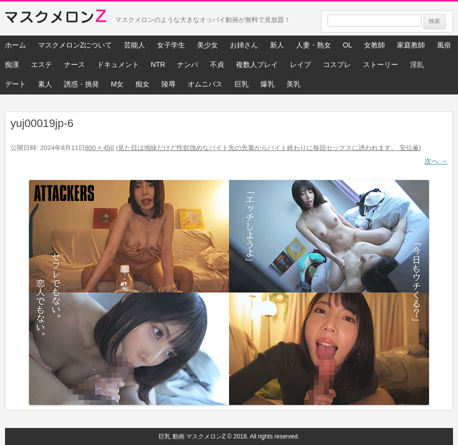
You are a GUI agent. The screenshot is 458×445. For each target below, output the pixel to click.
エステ (41, 64)
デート (15, 84)
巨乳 (241, 84)
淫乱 (417, 64)
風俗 (444, 45)
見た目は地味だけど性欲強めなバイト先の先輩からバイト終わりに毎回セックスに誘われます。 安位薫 (268, 148)
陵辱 (169, 84)
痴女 (143, 84)
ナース (74, 64)
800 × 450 (99, 148)
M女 (117, 84)
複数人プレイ (257, 64)
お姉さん (244, 45)
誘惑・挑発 (81, 84)
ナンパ (187, 64)
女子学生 (171, 45)
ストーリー (380, 64)
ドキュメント (118, 64)
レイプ (300, 64)
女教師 (374, 45)
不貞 (217, 64)
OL (347, 45)
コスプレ (337, 64)
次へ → (436, 161)
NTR (158, 64)
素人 (45, 84)
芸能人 (134, 45)
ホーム (15, 45)
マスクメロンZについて (75, 45)
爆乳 (267, 84)
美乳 (293, 84)
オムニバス (205, 84)
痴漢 (12, 64)
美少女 (207, 45)
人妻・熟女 (313, 45)
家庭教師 (411, 45)
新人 (277, 45)
